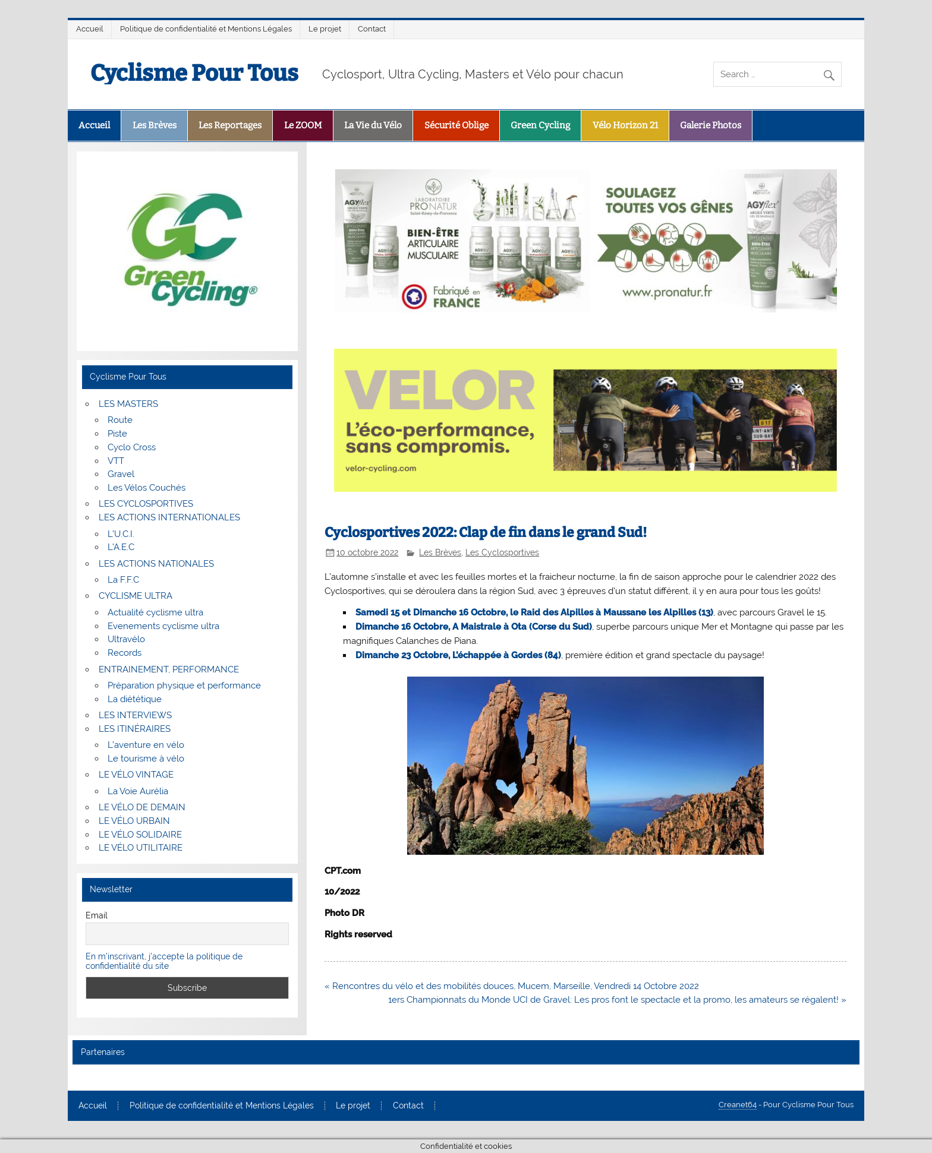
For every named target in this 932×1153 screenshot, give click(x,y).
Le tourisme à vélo (146, 758)
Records (124, 652)
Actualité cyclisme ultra (155, 612)
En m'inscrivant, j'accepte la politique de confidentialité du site (164, 961)
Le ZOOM (303, 125)
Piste (117, 433)
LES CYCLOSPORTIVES (146, 503)
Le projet (324, 28)
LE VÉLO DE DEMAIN (142, 807)
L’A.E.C (121, 547)
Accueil (89, 28)
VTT (116, 461)
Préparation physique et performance (184, 685)
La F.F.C (123, 579)
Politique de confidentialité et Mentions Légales (206, 28)
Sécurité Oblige (456, 125)
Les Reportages (230, 125)
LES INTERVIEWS (135, 715)
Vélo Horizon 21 (625, 125)
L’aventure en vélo (146, 745)
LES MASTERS (128, 404)
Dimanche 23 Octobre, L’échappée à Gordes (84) (458, 655)
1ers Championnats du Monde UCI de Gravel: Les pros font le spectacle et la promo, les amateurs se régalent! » (617, 999)
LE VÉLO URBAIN (134, 821)
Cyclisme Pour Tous (194, 73)
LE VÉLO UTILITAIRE (140, 847)
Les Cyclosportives (502, 552)
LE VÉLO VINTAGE (136, 774)
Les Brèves (155, 125)
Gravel (121, 474)
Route (120, 420)
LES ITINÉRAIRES (135, 729)
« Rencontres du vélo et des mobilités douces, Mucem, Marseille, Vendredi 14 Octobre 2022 (512, 986)
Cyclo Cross (132, 447)
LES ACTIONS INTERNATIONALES (169, 517)
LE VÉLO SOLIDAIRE (140, 834)
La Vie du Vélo (373, 125)
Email (97, 915)
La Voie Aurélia (138, 791)
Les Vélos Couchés (146, 487)
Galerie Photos (710, 125)
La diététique (135, 699)
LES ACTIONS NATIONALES (156, 563)
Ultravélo (126, 639)
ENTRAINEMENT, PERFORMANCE (169, 669)
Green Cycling (540, 125)
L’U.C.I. (121, 534)
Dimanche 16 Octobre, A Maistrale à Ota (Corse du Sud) (473, 626)
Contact (372, 28)
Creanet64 (738, 1104)
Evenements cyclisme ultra (163, 626)
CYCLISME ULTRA (135, 595)
